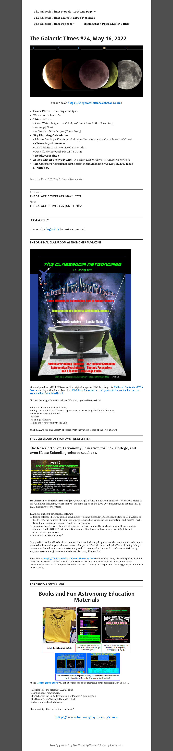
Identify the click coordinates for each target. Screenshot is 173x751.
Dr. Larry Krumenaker (71, 179)
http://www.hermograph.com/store (86, 717)
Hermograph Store (47, 682)
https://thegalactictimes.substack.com (94, 102)
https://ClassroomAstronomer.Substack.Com (69, 558)
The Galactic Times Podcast (53, 23)
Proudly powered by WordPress (67, 745)
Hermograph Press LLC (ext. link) (107, 23)
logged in (52, 229)
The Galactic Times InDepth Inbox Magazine (64, 17)
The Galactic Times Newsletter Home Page (63, 11)
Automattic (116, 745)
